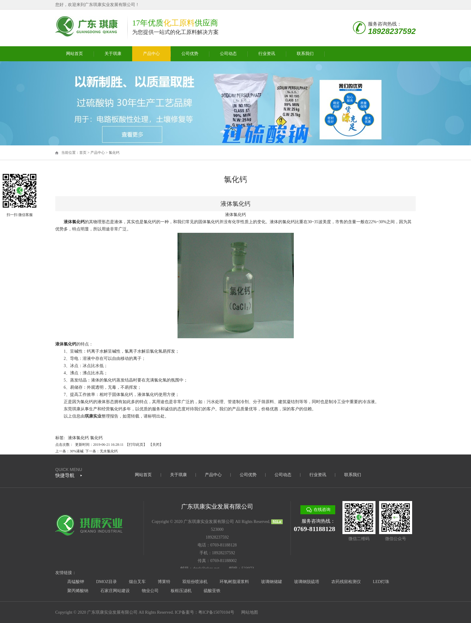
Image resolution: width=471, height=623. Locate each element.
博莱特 (164, 581)
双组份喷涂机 (195, 581)
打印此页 (136, 444)
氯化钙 (114, 152)
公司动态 (228, 53)
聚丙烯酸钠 (77, 590)
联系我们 (305, 53)
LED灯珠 (381, 581)
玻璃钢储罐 (271, 581)
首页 (83, 152)
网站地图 (249, 612)
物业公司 (150, 590)
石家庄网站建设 (115, 590)
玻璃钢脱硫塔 (306, 581)
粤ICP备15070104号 (216, 612)
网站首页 (74, 53)
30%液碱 (77, 451)
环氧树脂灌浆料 (234, 581)
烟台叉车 (137, 581)
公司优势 (189, 53)
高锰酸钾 (75, 581)
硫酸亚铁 (212, 590)
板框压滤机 (181, 590)
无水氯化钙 (109, 451)
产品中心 (151, 53)
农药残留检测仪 (346, 581)
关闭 (156, 444)
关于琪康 (113, 53)
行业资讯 (266, 53)
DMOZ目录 (106, 581)
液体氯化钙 (78, 438)
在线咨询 (322, 509)
